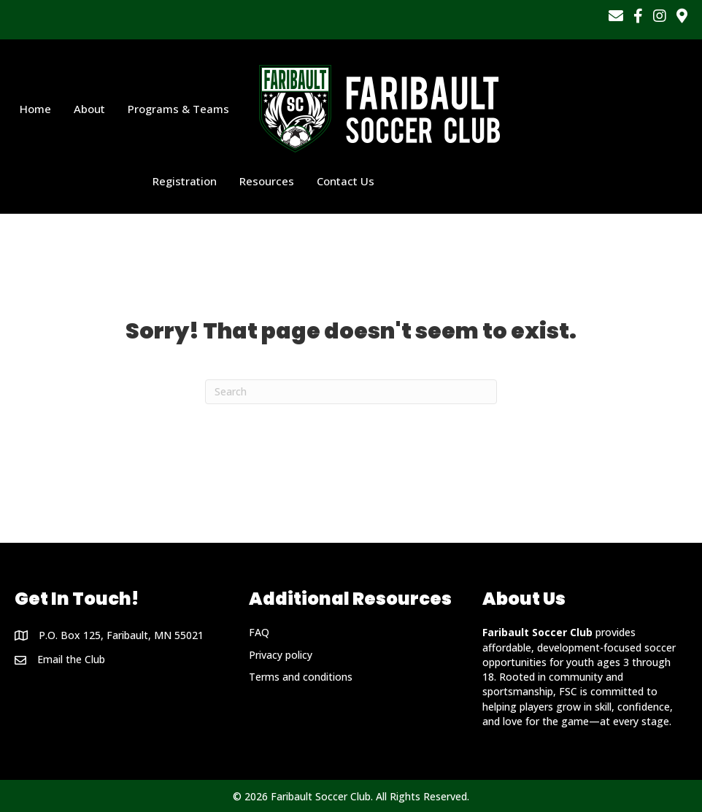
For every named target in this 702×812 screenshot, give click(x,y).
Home (35, 108)
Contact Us (345, 181)
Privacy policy (280, 655)
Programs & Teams (178, 108)
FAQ (259, 632)
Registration (185, 181)
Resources (266, 181)
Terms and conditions (300, 677)
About (89, 108)
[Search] (351, 391)
